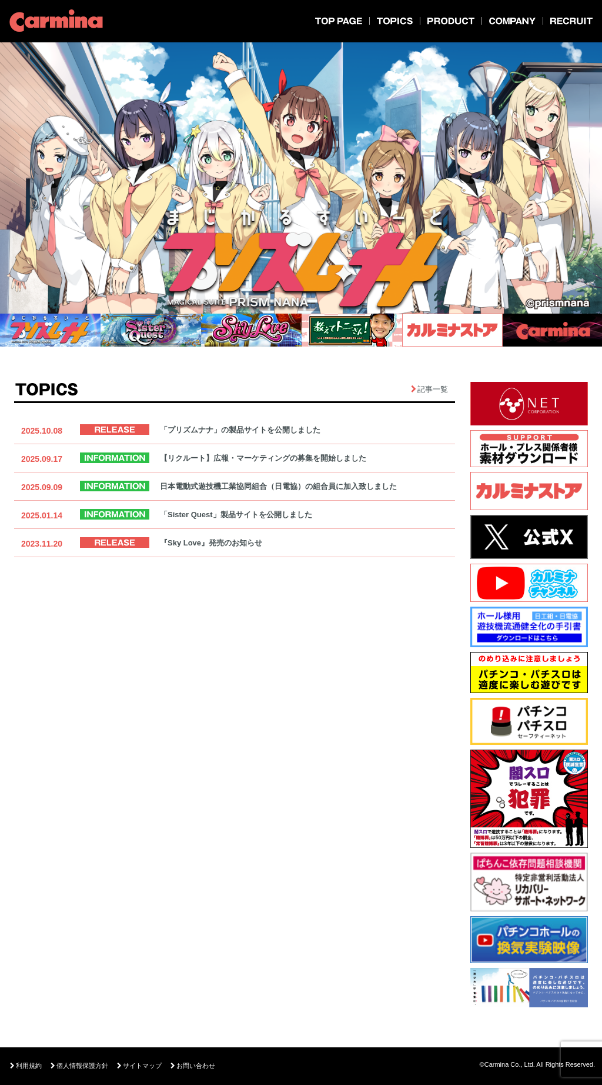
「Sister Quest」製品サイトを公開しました (236, 514)
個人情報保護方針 (79, 1066)
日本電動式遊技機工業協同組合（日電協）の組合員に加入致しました (278, 486)
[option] (301, 179)
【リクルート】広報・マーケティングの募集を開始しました (263, 458)
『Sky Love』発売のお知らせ (211, 542)
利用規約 (26, 1066)
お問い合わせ (192, 1066)
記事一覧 (432, 389)
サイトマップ (139, 1066)
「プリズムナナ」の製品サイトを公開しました (240, 429)
